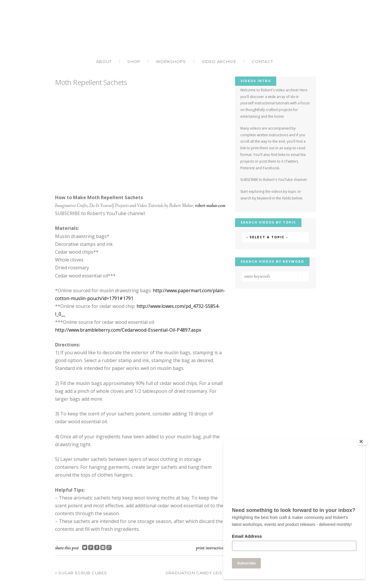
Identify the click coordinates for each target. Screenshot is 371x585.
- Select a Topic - (267, 237)
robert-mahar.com (210, 206)
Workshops (171, 61)
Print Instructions (211, 548)
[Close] (362, 441)
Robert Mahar (186, 34)
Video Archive (219, 61)
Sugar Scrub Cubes (81, 573)
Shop (133, 61)
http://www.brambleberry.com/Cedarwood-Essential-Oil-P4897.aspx (128, 330)
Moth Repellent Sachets (91, 82)
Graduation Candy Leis (196, 573)
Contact (262, 61)
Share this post (67, 548)
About (104, 61)
